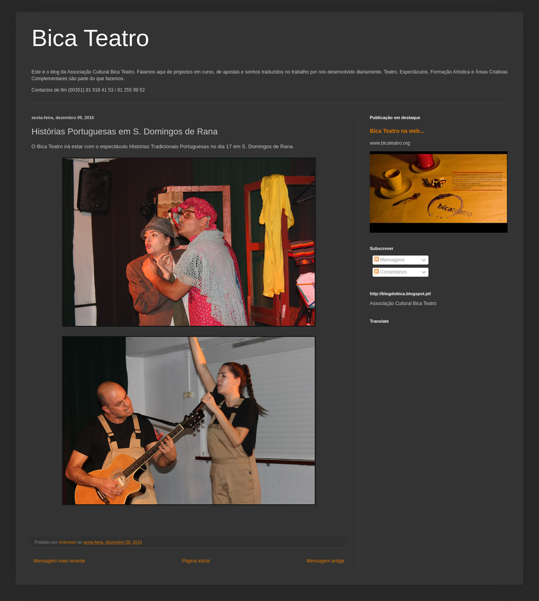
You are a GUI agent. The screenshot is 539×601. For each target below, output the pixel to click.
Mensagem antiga (325, 561)
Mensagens (389, 260)
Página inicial (196, 561)
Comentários (390, 272)
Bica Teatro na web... (397, 131)
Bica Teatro (90, 38)
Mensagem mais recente (59, 561)
